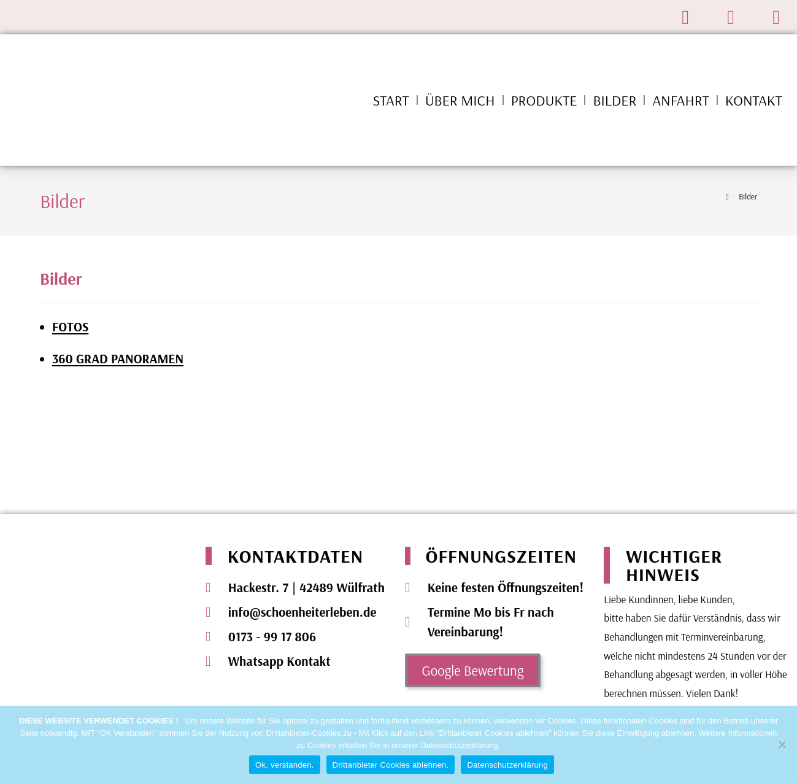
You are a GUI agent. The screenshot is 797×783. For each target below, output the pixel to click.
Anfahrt (680, 100)
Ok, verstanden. (284, 765)
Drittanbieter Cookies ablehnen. (391, 765)
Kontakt (753, 100)
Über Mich (460, 100)
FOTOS (70, 326)
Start (391, 100)
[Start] (727, 196)
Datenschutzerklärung (507, 765)
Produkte (544, 100)
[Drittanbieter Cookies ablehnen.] (782, 744)
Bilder (614, 100)
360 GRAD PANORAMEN (117, 358)
